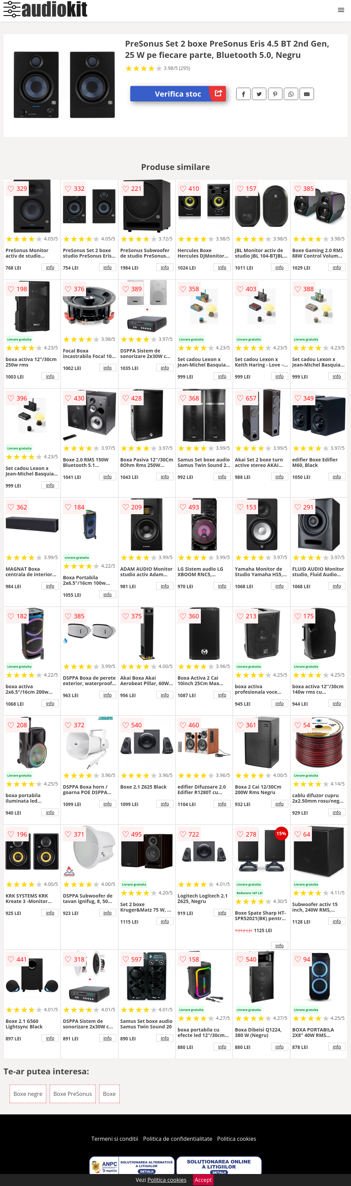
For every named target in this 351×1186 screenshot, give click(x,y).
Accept (203, 1180)
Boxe (109, 1094)
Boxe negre (27, 1094)
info (50, 267)
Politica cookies (236, 1138)
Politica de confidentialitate (178, 1138)
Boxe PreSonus (72, 1094)
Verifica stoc (190, 93)
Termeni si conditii (115, 1138)
